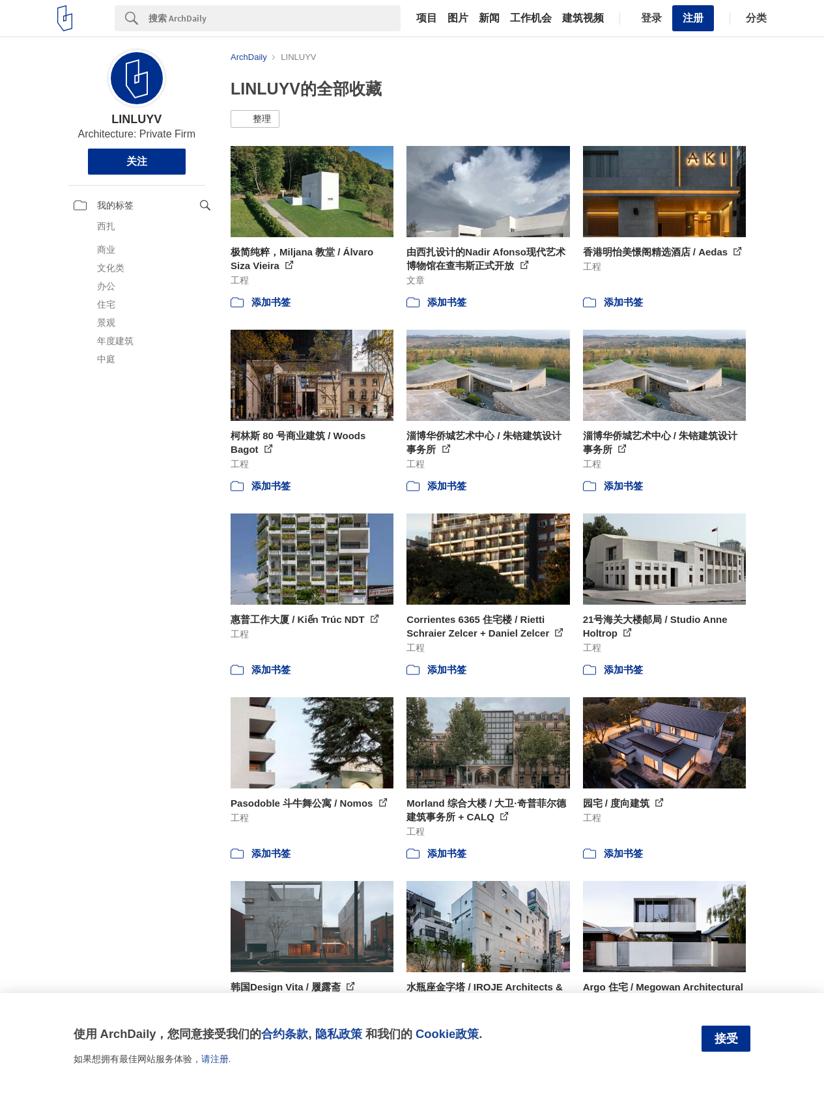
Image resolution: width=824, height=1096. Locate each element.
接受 (726, 1038)
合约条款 (284, 1034)
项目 (426, 18)
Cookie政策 (447, 1034)
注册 (693, 17)
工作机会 (531, 18)
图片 (458, 18)
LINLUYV (136, 119)
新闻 (489, 18)
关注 (136, 161)
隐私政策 (338, 1034)
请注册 (215, 1059)
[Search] (275, 18)
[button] (255, 119)
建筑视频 (583, 18)
